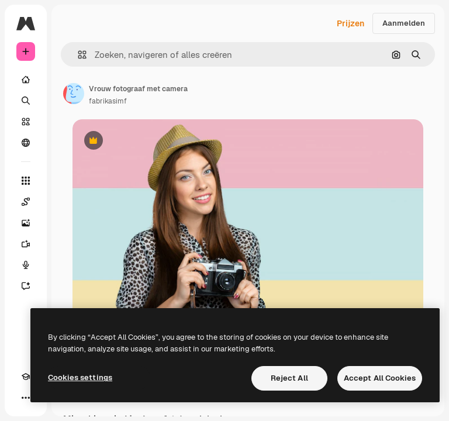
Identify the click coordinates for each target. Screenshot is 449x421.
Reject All (289, 378)
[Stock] (25, 121)
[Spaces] (25, 201)
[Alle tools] (25, 180)
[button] (77, 54)
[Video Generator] (25, 243)
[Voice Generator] (25, 265)
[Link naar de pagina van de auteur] (73, 93)
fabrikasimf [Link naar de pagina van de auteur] (108, 101)
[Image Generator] (25, 222)
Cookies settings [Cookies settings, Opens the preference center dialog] (80, 377)
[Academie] (25, 376)
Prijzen (350, 23)
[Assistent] (25, 286)
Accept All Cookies (380, 378)
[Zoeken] (25, 100)
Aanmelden (403, 23)
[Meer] (25, 397)
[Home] (25, 79)
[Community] (25, 142)
